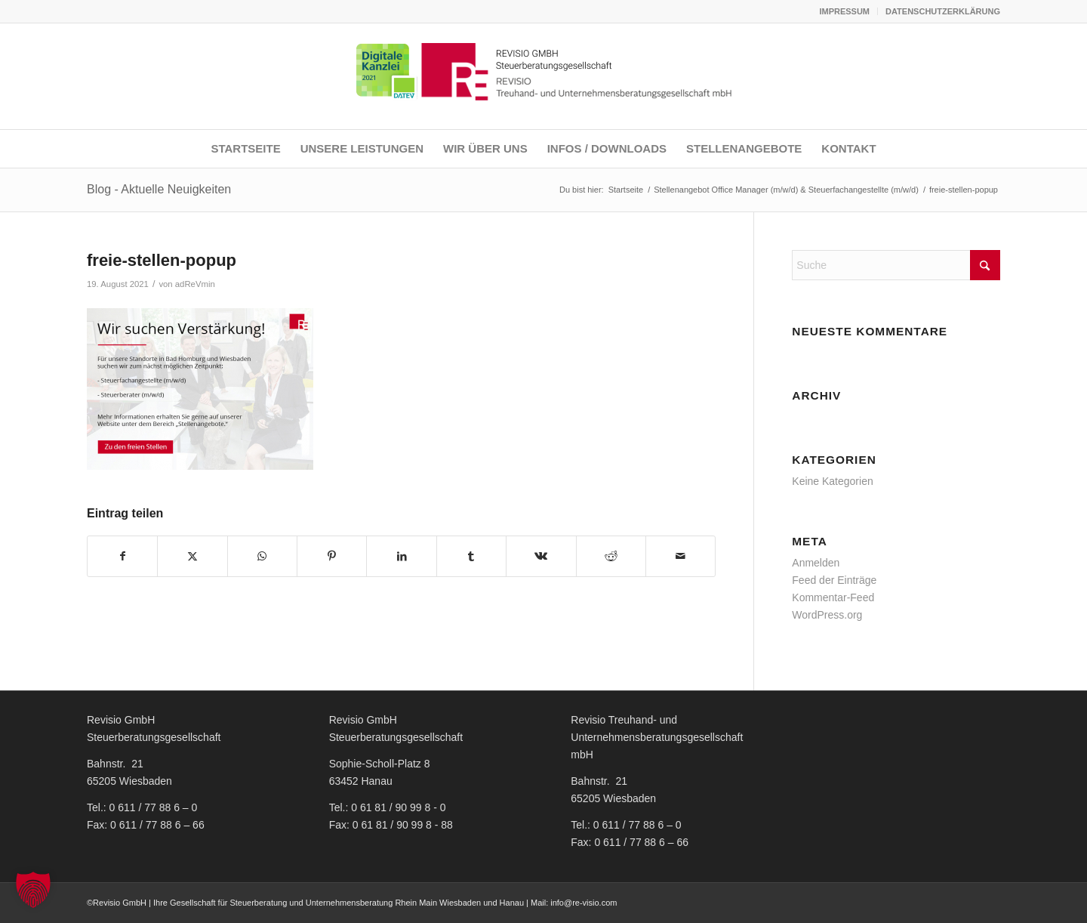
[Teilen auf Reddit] (611, 556)
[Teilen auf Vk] (541, 556)
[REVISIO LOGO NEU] (543, 76)
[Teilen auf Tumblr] (471, 556)
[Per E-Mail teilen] (680, 556)
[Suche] (896, 265)
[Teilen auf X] (192, 556)
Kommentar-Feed (833, 597)
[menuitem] (844, 11)
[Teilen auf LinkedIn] (401, 556)
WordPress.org (827, 615)
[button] (33, 890)
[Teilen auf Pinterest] (331, 556)
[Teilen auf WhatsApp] (262, 556)
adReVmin (195, 284)
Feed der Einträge (834, 580)
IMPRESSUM (844, 11)
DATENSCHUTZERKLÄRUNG (942, 11)
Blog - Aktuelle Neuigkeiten (159, 189)
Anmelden (815, 563)
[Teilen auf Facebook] (122, 556)
